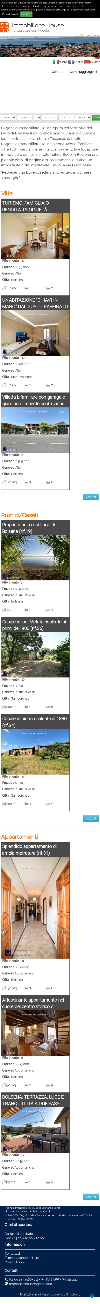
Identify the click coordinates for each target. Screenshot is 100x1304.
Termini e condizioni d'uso (23, 1258)
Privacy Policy (15, 1262)
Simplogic (73, 1294)
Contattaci (12, 1253)
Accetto (26, 14)
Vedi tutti (91, 496)
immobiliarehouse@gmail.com (30, 1284)
